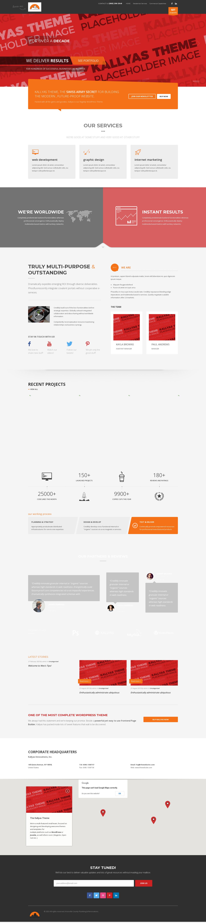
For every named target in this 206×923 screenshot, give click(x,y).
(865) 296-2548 (115, 3)
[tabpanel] (103, 43)
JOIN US (143, 884)
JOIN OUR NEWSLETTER (142, 96)
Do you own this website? (91, 795)
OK (120, 795)
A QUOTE (173, 11)
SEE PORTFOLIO (88, 60)
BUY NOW (164, 96)
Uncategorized (53, 663)
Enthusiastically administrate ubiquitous (99, 693)
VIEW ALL (34, 389)
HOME (128, 3)
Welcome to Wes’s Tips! (39, 666)
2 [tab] (197, 82)
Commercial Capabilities (158, 3)
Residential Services (140, 3)
